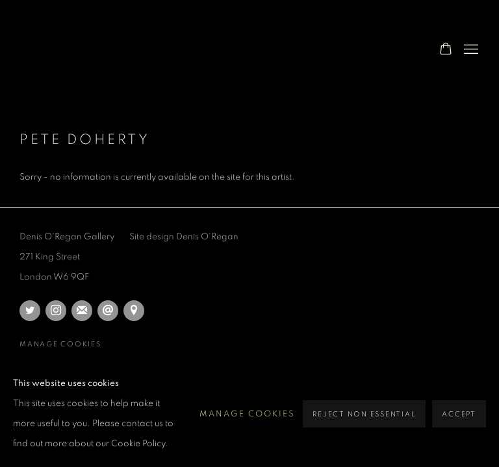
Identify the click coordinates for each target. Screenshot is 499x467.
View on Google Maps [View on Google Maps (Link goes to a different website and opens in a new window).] (133, 310)
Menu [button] (470, 50)
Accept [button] (459, 414)
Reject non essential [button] (364, 414)
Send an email (107, 310)
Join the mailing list (81, 310)
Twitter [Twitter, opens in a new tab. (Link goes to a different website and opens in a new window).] (29, 310)
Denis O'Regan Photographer (123, 49)
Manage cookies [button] (60, 344)
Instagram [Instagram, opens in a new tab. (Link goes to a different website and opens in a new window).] (55, 310)
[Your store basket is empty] (446, 50)
